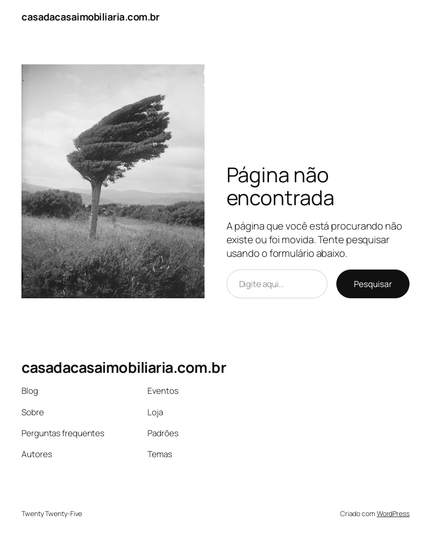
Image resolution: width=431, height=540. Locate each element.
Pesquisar (373, 283)
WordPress (393, 513)
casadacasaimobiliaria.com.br (90, 16)
